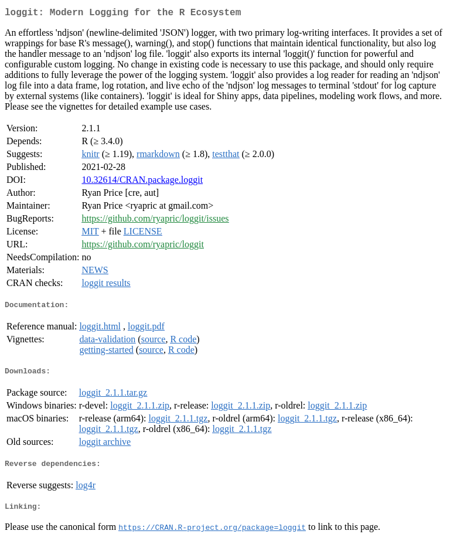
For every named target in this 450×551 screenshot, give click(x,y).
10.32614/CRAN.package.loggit (142, 182)
